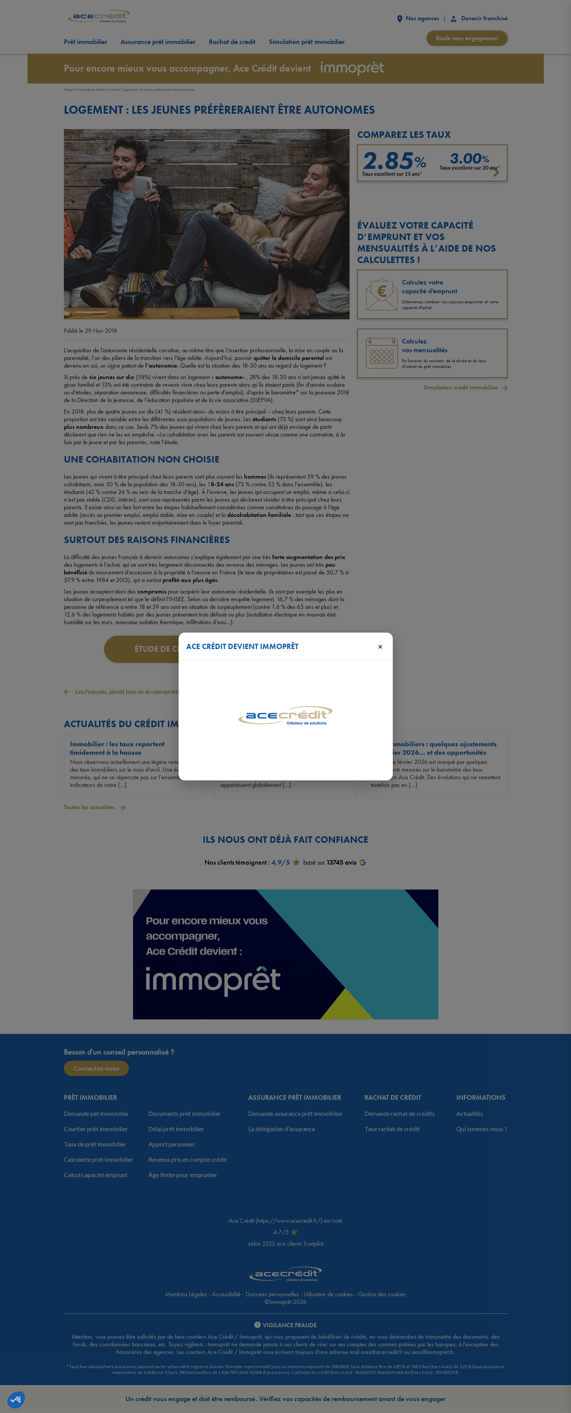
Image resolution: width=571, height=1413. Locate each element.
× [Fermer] (380, 646)
